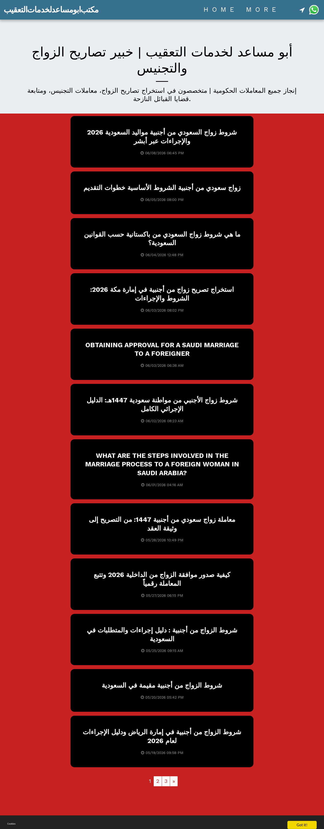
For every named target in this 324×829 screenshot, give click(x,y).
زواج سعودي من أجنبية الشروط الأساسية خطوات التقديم (162, 188)
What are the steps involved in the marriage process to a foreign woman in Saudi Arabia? (162, 464)
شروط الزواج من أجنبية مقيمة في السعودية (162, 685)
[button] (302, 9)
